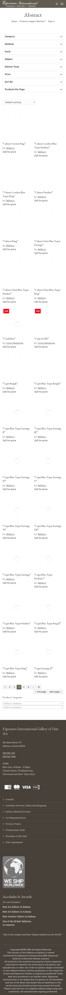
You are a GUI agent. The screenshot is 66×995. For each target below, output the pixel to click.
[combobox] (33, 703)
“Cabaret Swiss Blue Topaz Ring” (47, 291)
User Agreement (14, 842)
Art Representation (16, 817)
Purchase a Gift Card (16, 836)
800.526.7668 (9, 756)
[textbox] (33, 703)
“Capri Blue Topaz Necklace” (43, 576)
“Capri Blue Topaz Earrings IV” (16, 479)
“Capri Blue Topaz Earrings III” (47, 430)
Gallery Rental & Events (18, 811)
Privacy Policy (13, 823)
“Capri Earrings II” (43, 668)
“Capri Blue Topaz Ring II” (47, 623)
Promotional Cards (15, 830)
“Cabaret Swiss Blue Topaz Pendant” (16, 291)
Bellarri (10, 148)
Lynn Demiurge (14, 343)
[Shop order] (19, 102)
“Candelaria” (9, 338)
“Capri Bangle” (10, 383)
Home (14, 21)
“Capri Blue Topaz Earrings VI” (16, 527)
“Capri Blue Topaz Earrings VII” (47, 527)
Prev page (41, 691)
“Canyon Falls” (41, 338)
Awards (10, 799)
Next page (54, 691)
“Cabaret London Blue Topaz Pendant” (45, 145)
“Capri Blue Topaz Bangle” (47, 383)
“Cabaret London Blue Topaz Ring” (14, 194)
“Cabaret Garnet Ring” (14, 143)
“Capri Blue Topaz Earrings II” (16, 430)
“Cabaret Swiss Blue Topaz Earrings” (47, 243)
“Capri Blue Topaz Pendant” (17, 623)
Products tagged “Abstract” (32, 21)
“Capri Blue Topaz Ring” (15, 668)
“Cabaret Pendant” (43, 192)
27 (39, 687)
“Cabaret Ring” (10, 241)
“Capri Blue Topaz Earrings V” (47, 479)
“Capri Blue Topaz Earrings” (17, 574)
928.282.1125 (9, 753)
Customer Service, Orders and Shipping (26, 805)
